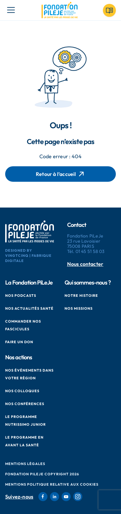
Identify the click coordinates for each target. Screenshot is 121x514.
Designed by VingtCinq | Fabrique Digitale (28, 255)
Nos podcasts (20, 295)
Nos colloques (22, 391)
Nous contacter (85, 264)
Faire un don (19, 342)
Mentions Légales (25, 463)
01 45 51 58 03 (90, 251)
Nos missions (79, 308)
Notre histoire (81, 295)
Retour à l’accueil (60, 174)
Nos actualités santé (29, 308)
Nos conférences (24, 404)
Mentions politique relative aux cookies (51, 484)
